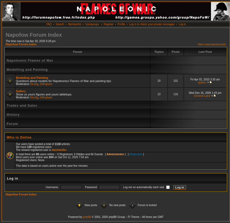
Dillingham (46, 84)
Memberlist (74, 24)
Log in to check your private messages (152, 24)
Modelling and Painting (27, 70)
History (13, 115)
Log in (182, 24)
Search (60, 24)
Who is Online (19, 137)
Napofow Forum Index (21, 44)
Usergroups (92, 24)
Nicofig (34, 84)
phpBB (87, 216)
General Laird (202, 95)
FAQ (49, 24)
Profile (121, 24)
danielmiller (59, 149)
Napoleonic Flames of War (30, 60)
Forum (12, 124)
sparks (202, 82)
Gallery (21, 91)
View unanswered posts (212, 44)
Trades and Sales (22, 105)
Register (108, 24)
